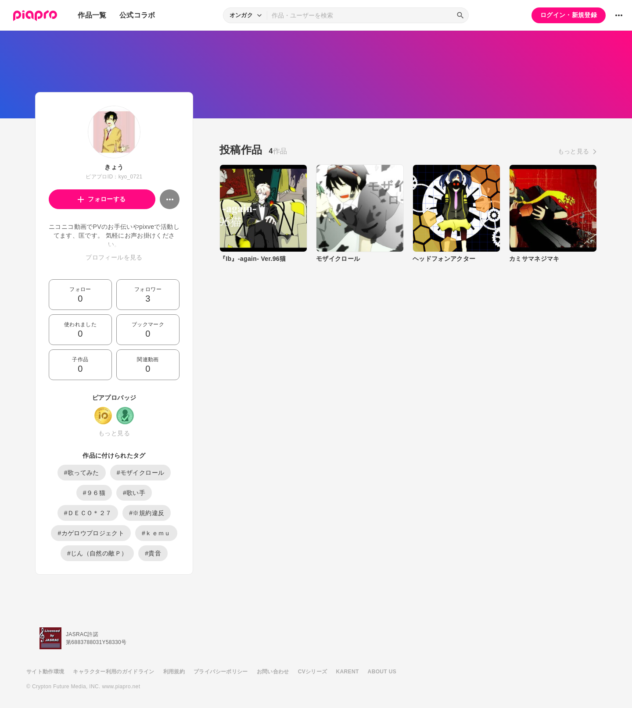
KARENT (347, 672)
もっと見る (114, 433)
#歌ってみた (81, 472)
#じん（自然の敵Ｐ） (97, 553)
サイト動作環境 (45, 672)
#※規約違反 (146, 512)
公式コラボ (137, 15)
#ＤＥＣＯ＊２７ (88, 512)
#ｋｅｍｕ (156, 533)
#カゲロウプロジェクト (90, 533)
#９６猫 (94, 492)
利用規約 (174, 672)
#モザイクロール (141, 472)
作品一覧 (92, 15)
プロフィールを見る (114, 257)
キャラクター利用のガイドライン (113, 672)
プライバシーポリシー (221, 672)
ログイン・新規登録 (568, 14)
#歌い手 (134, 492)
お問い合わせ (273, 672)
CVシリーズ (312, 672)
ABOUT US (382, 672)
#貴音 (153, 553)
